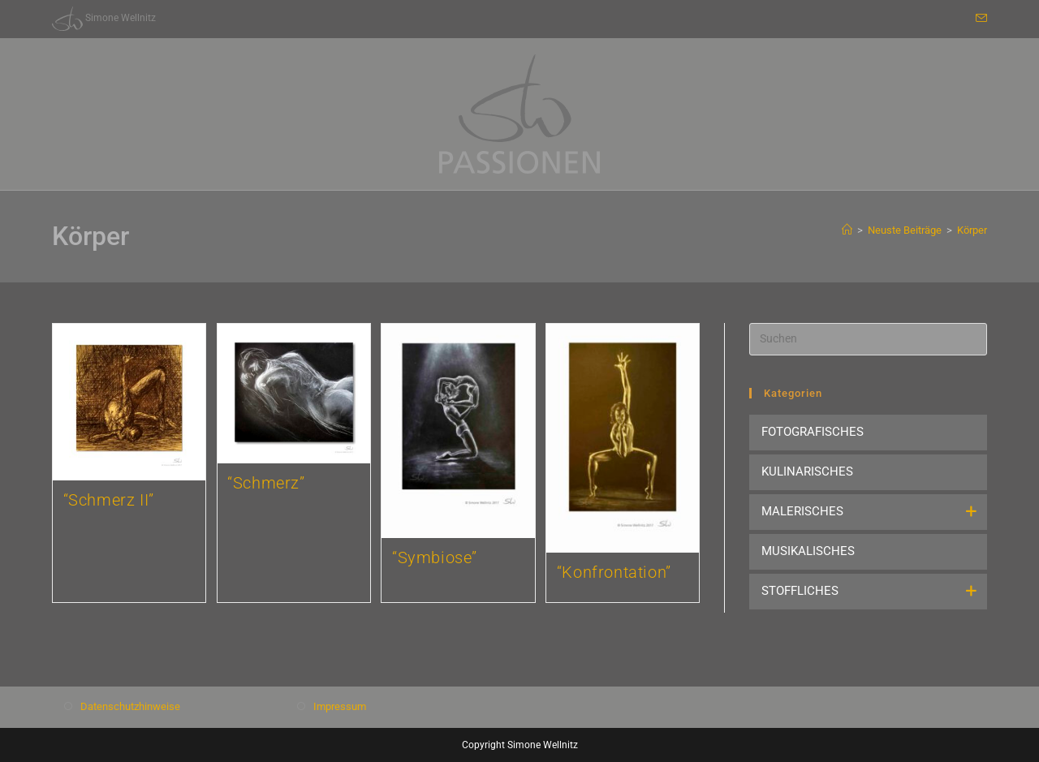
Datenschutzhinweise (130, 706)
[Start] (847, 230)
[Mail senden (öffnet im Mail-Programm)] (979, 19)
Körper (972, 230)
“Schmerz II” (108, 500)
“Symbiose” (434, 557)
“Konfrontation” (614, 572)
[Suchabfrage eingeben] (868, 339)
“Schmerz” (265, 483)
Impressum (339, 706)
